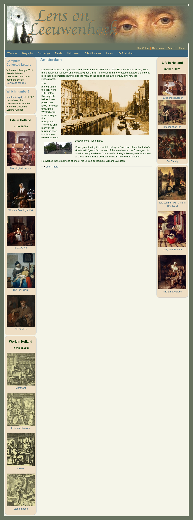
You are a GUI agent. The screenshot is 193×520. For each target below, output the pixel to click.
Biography (27, 53)
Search (171, 48)
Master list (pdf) (15, 97)
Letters (109, 53)
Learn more (52, 166)
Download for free (16, 83)
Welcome (12, 53)
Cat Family (172, 161)
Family (58, 53)
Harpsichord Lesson (172, 97)
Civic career (73, 53)
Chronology (44, 53)
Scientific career (93, 53)
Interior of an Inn (172, 127)
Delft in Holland (126, 53)
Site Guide (143, 48)
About (182, 48)
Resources (158, 48)
